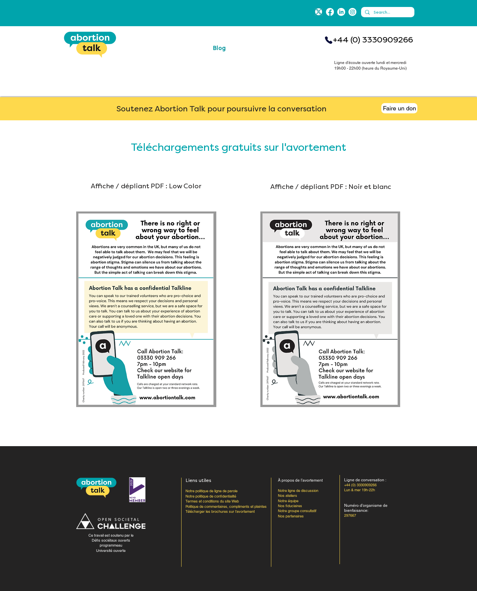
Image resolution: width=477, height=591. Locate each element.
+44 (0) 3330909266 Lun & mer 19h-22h (360, 487)
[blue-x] (319, 12)
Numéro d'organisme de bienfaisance (366, 508)
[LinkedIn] (341, 12)
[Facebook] (330, 12)
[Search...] (387, 12)
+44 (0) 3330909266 (373, 39)
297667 (350, 515)
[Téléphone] (328, 40)
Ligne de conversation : (365, 480)
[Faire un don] (399, 108)
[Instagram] (352, 12)
